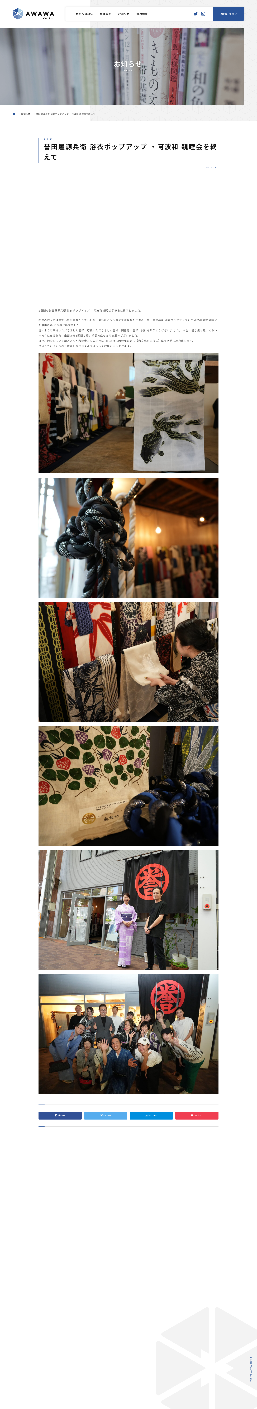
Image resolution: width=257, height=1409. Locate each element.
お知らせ (124, 14)
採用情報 (142, 14)
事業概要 (105, 14)
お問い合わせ (228, 14)
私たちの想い (84, 14)
